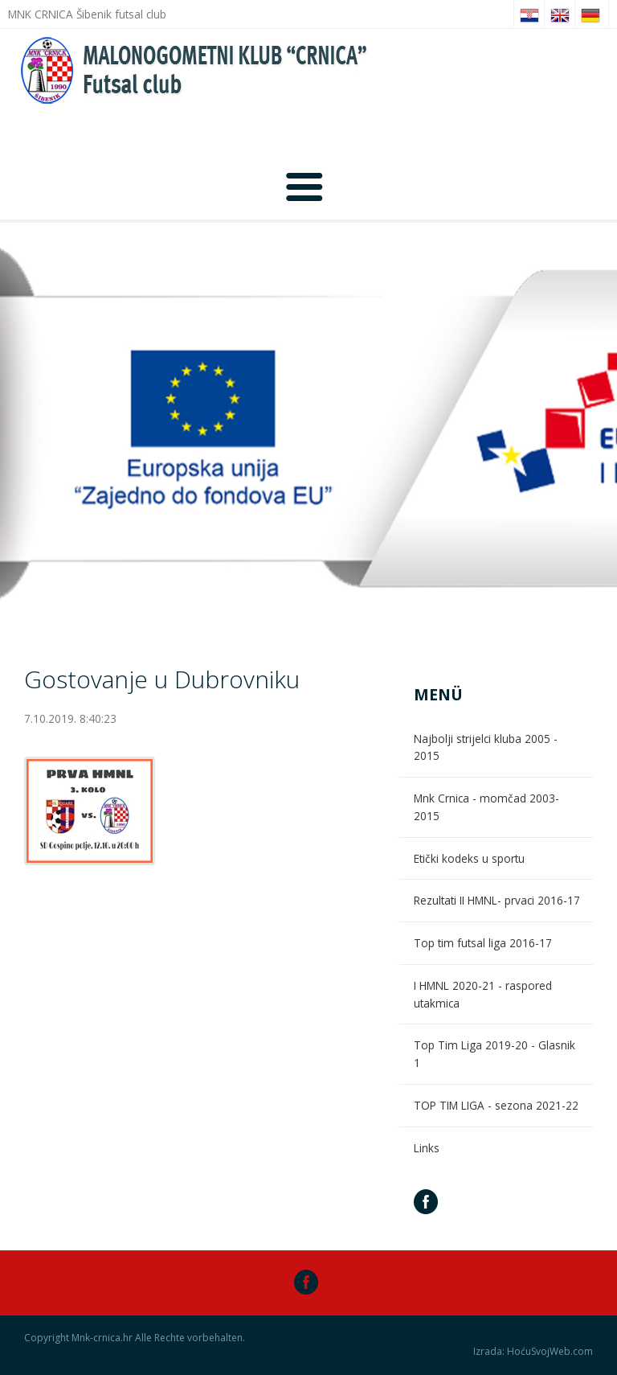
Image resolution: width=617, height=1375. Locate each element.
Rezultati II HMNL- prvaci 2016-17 (497, 900)
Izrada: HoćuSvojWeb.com (533, 1351)
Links (426, 1147)
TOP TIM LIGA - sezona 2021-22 (496, 1105)
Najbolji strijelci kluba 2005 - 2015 (486, 747)
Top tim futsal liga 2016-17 (483, 942)
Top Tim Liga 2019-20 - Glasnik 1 (494, 1053)
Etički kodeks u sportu (469, 858)
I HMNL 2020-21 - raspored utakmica (483, 994)
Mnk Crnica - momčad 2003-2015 (486, 806)
